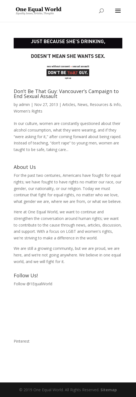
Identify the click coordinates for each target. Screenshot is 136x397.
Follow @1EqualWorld (33, 283)
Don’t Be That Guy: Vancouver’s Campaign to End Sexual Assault (66, 93)
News (82, 104)
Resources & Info (105, 104)
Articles (68, 104)
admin (24, 104)
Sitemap (108, 389)
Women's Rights (28, 111)
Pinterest (22, 341)
